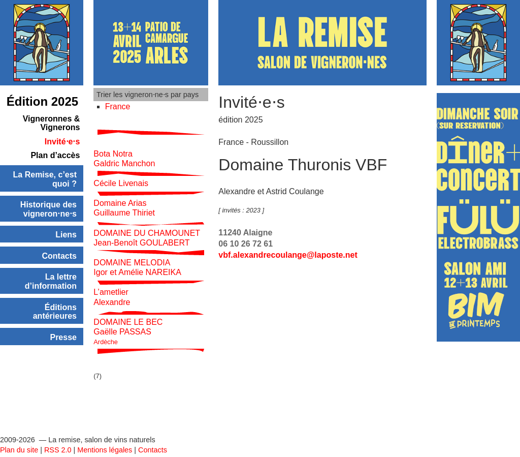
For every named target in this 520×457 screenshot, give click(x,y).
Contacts (59, 256)
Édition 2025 (42, 101)
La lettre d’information (51, 281)
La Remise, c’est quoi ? (45, 179)
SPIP (57, 452)
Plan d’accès (55, 155)
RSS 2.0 (58, 442)
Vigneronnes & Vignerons (51, 123)
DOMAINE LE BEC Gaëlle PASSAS (127, 320)
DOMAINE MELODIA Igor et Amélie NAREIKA (137, 256)
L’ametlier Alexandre (111, 286)
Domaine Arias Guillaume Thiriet (124, 197)
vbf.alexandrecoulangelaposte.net (287, 255)
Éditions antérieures (55, 312)
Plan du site (19, 442)
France (118, 106)
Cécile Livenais (120, 172)
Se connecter (21, 452)
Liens (66, 234)
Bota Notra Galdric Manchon (124, 147)
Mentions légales (104, 442)
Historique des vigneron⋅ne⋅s (48, 209)
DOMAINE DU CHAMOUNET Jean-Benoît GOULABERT (146, 226)
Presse (63, 337)
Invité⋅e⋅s (62, 141)
